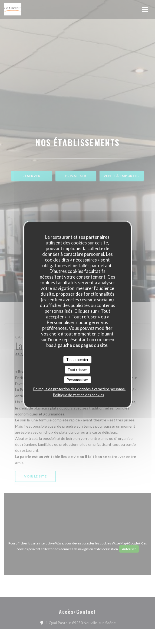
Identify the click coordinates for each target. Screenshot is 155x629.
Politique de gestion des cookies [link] (78, 395)
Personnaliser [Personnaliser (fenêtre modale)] (77, 379)
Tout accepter (77, 359)
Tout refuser (77, 369)
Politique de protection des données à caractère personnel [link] (79, 389)
